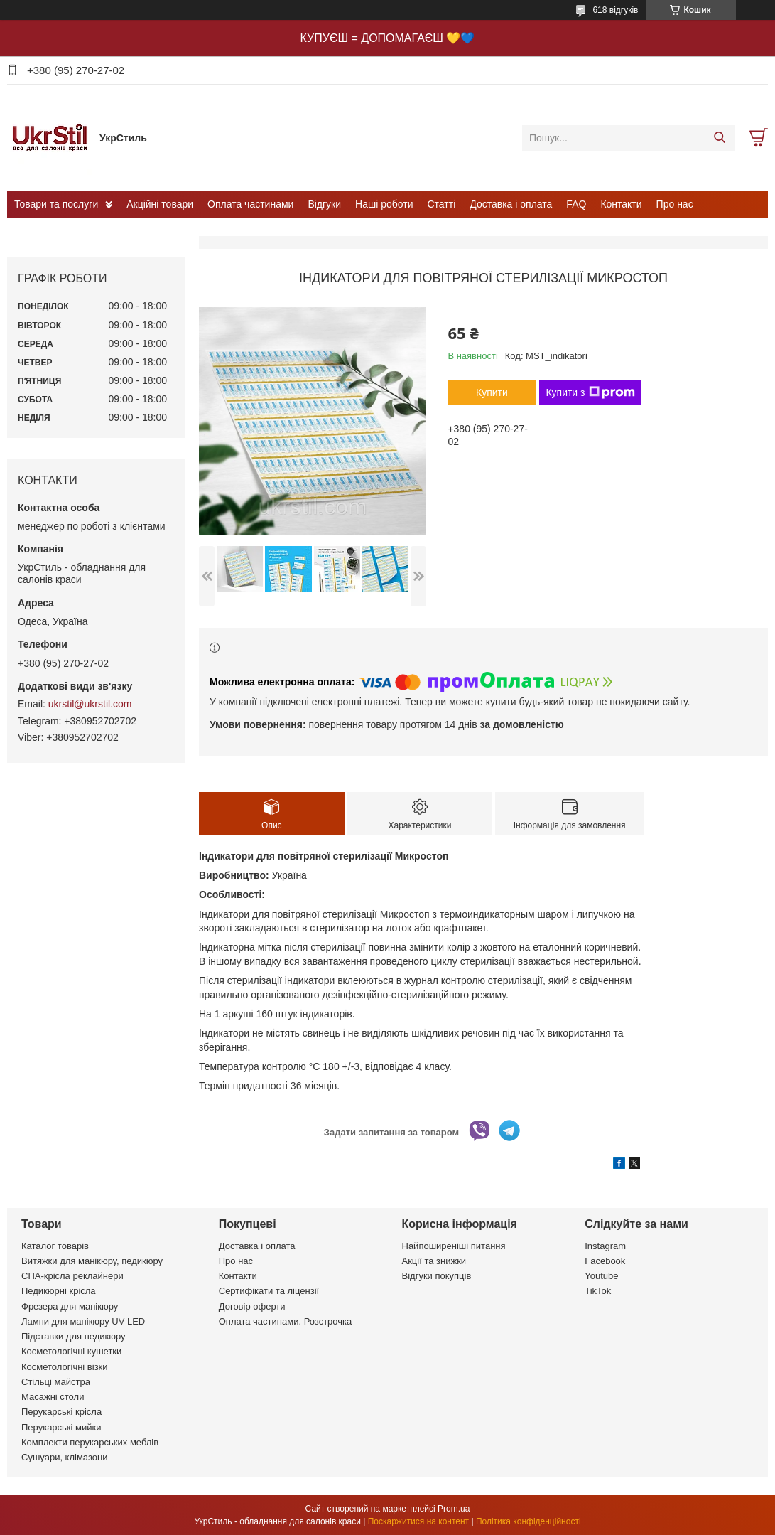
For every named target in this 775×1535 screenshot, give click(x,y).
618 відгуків (615, 10)
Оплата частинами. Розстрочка (285, 1321)
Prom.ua (454, 1509)
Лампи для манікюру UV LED (83, 1321)
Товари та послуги (56, 204)
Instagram (605, 1246)
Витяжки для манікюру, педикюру (92, 1261)
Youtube (601, 1276)
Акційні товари (159, 204)
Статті (442, 204)
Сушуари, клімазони (64, 1457)
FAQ (576, 204)
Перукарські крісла (61, 1411)
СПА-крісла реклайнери (72, 1276)
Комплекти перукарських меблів (89, 1442)
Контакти (620, 204)
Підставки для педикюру (73, 1336)
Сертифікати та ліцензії (269, 1290)
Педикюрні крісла (58, 1290)
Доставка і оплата (511, 204)
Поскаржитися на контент (418, 1521)
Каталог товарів (55, 1246)
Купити (492, 392)
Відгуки (324, 204)
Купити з (590, 392)
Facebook (605, 1261)
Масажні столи (52, 1396)
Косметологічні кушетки (71, 1351)
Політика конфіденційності (528, 1521)
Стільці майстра (55, 1381)
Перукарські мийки (61, 1427)
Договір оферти (252, 1306)
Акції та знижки (434, 1261)
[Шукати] (719, 138)
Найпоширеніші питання (454, 1246)
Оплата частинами (250, 204)
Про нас (674, 204)
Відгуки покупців (437, 1276)
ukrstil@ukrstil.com (90, 704)
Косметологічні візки (64, 1367)
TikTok (598, 1290)
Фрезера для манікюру (69, 1306)
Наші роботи (384, 204)
